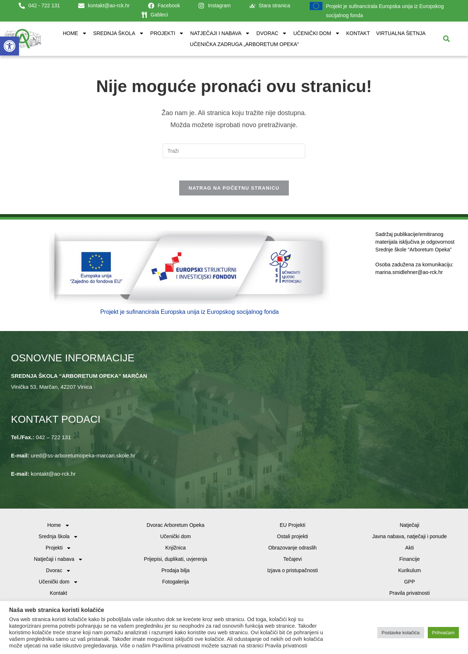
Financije (409, 559)
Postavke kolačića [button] (401, 632)
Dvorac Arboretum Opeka (175, 525)
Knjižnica (175, 548)
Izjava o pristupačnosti (292, 570)
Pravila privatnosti (409, 593)
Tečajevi (292, 559)
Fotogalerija (175, 582)
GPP (409, 582)
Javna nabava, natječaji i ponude (409, 536)
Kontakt (358, 33)
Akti (409, 548)
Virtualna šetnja (401, 33)
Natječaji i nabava (220, 33)
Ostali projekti (292, 536)
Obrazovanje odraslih (292, 548)
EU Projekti (292, 525)
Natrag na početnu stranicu (234, 188)
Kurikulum (409, 570)
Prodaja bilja (175, 570)
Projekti (167, 33)
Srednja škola (118, 33)
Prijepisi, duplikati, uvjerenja (175, 559)
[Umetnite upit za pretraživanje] (234, 151)
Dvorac (271, 33)
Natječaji (409, 525)
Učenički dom (316, 33)
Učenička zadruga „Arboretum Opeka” (244, 44)
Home (75, 33)
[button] (9, 46)
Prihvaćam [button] (443, 632)
